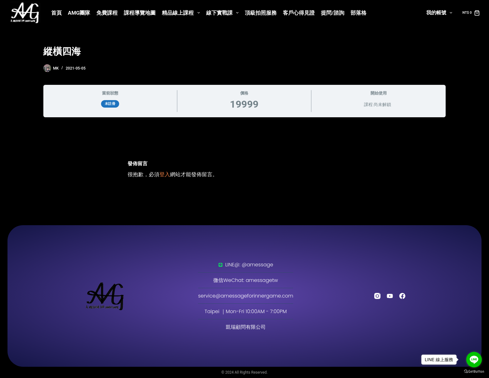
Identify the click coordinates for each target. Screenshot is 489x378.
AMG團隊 (79, 13)
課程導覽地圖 (140, 13)
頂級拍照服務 (261, 13)
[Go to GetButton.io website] (474, 372)
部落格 (358, 13)
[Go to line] (474, 359)
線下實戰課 (223, 13)
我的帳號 (440, 13)
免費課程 (107, 13)
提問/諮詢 (332, 13)
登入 (164, 174)
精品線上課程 (182, 13)
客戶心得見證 (299, 13)
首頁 (56, 13)
